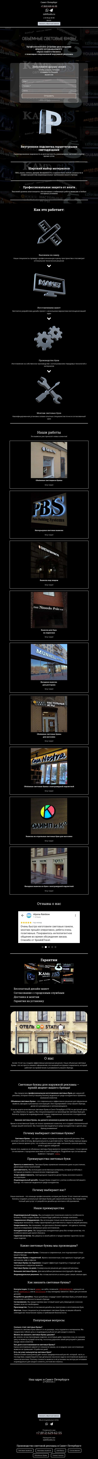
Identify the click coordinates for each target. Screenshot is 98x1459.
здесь (57, 1154)
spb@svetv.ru (49, 14)
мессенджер (40, 1291)
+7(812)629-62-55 (65, 1289)
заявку (38, 1289)
